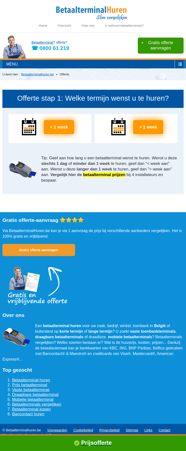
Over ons (88, 25)
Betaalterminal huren (31, 380)
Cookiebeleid (83, 430)
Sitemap (132, 430)
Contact (164, 430)
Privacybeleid (109, 430)
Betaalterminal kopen (31, 409)
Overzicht (64, 25)
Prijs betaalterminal (29, 385)
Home (43, 25)
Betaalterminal (42, 42)
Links (149, 430)
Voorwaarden (57, 430)
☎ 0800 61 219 (50, 48)
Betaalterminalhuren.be (37, 74)
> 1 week (148, 127)
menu (12, 64)
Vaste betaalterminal (30, 389)
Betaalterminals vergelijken (36, 404)
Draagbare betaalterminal (35, 394)
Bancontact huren (28, 414)
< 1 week (59, 127)
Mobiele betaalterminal (33, 399)
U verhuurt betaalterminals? (124, 25)
